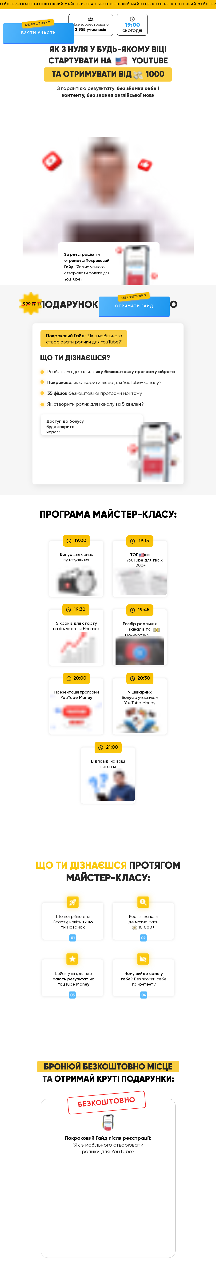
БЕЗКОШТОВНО (38, 24)
